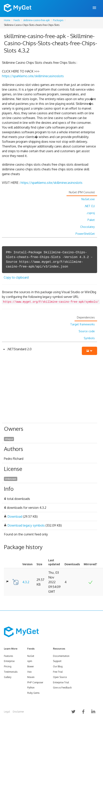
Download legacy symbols (26, 525)
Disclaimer (18, 711)
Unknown (10, 478)
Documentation (61, 655)
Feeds (17, 20)
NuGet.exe (88, 199)
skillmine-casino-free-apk (36, 20)
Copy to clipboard (16, 277)
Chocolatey (87, 226)
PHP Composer (35, 682)
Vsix (29, 671)
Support (57, 661)
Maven (31, 677)
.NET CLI (89, 206)
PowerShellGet (85, 233)
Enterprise (9, 661)
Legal (7, 711)
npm (29, 661)
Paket (91, 220)
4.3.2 (25, 582)
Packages (58, 20)
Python (31, 687)
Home (7, 20)
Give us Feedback (62, 687)
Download (14, 516)
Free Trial (58, 671)
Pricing (7, 666)
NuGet (30, 655)
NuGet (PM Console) (82, 192)
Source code (87, 331)
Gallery (7, 677)
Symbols (89, 338)
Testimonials (10, 671)
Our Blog (58, 666)
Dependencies (86, 317)
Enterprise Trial (61, 682)
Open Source (60, 677)
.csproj (90, 213)
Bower (30, 666)
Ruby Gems (33, 692)
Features (8, 655)
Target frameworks (82, 324)
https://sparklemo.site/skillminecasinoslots (33, 76)
